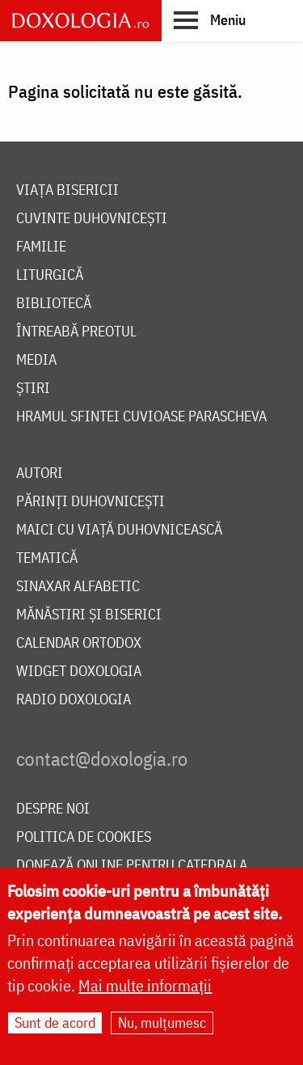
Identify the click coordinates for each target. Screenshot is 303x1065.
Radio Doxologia (73, 699)
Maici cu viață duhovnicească (119, 530)
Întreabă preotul (76, 331)
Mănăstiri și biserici (89, 614)
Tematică (47, 558)
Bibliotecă (53, 303)
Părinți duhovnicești (90, 501)
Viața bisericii (67, 190)
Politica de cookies (83, 837)
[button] (210, 19)
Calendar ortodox (78, 643)
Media (36, 360)
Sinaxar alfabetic (78, 586)
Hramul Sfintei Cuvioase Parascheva (141, 416)
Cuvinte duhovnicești (91, 218)
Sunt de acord (55, 1025)
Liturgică (49, 275)
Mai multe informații (145, 988)
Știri (33, 388)
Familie (41, 247)
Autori (39, 473)
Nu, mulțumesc (162, 1025)
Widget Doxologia (78, 671)
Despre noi (53, 809)
